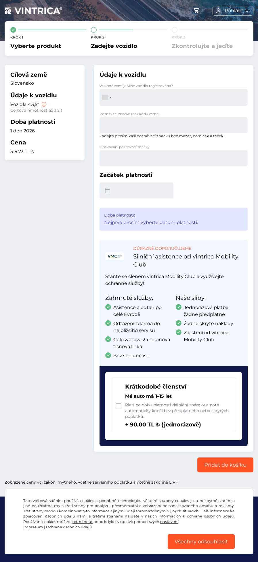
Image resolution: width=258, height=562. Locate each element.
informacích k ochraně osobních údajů (196, 516)
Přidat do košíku (225, 465)
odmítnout (82, 521)
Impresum (33, 527)
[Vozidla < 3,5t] (43, 104)
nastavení (169, 521)
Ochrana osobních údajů (69, 527)
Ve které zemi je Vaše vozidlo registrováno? (136, 86)
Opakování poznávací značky (125, 147)
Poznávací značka (130, 114)
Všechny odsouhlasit (201, 541)
